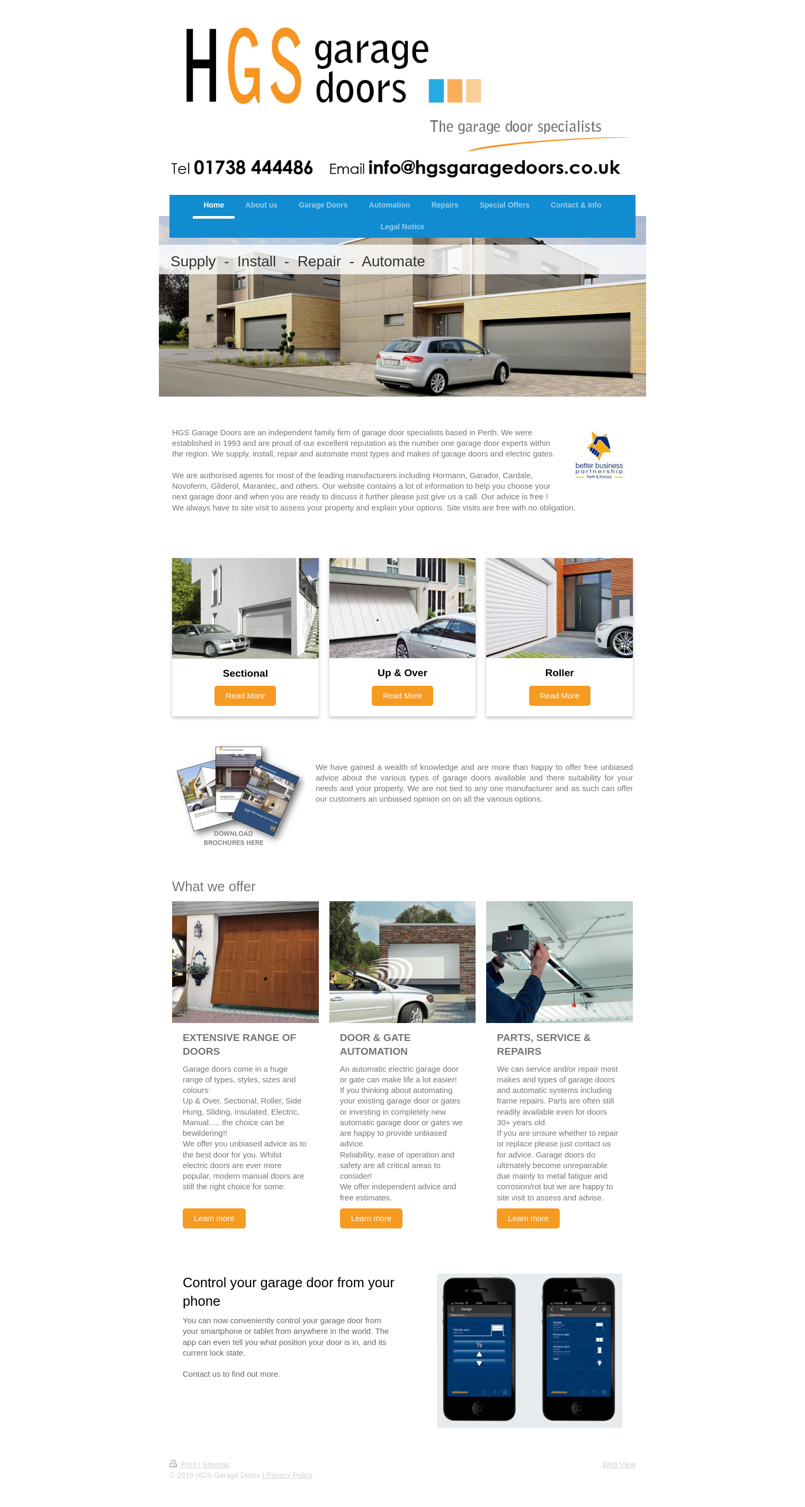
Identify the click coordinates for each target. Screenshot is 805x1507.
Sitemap (215, 1464)
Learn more (214, 1218)
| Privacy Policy (287, 1475)
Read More (245, 695)
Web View (619, 1464)
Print (184, 1464)
